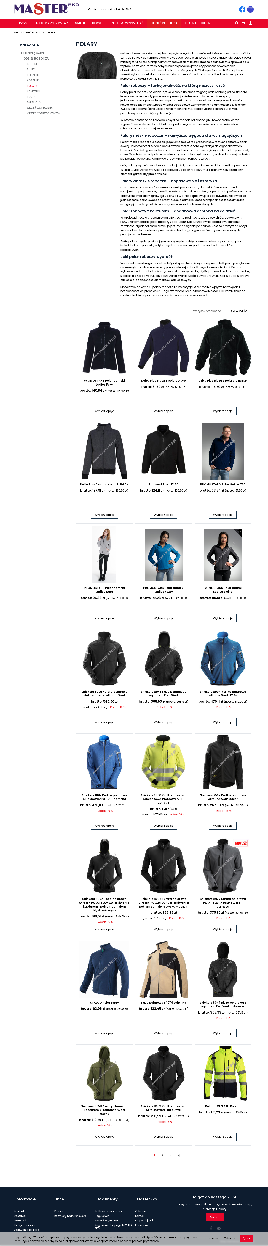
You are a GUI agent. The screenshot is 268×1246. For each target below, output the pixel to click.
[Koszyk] (243, 23)
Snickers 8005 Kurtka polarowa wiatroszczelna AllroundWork (104, 694)
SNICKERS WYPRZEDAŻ (126, 23)
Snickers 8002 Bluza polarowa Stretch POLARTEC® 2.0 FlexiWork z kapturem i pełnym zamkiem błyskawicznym (104, 905)
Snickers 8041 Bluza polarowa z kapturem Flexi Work (164, 694)
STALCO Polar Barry (104, 1003)
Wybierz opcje (104, 412)
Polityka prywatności (108, 1208)
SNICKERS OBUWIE (88, 23)
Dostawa (20, 1212)
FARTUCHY (34, 102)
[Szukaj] (236, 23)
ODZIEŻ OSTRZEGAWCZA (43, 113)
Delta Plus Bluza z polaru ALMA (163, 381)
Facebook (141, 1221)
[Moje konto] (250, 23)
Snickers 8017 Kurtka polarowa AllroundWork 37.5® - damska (104, 798)
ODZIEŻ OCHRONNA (40, 108)
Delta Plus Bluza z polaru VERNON (222, 381)
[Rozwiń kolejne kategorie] (222, 23)
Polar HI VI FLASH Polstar (223, 1107)
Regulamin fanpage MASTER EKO (113, 1223)
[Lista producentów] (207, 311)
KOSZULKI (33, 75)
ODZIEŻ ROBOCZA (164, 23)
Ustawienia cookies (26, 1226)
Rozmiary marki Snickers (70, 1212)
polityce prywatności (145, 1241)
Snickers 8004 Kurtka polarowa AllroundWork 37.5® (223, 694)
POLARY (32, 86)
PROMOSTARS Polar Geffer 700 (222, 485)
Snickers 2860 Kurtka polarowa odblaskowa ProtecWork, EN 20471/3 (164, 800)
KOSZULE (33, 80)
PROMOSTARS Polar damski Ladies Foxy (104, 383)
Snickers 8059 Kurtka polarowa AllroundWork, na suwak (164, 1109)
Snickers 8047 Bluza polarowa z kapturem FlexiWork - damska (223, 1005)
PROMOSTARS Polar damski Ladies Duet (104, 591)
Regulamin (102, 1212)
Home (22, 23)
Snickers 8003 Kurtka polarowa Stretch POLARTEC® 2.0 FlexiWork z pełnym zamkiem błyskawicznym (163, 903)
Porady (59, 1208)
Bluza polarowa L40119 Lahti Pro (164, 1003)
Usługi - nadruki (24, 1221)
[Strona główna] (46, 8)
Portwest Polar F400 (163, 485)
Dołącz (215, 1218)
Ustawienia (211, 1238)
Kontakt (19, 1208)
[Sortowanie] (238, 311)
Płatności (20, 1217)
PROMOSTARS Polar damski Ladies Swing (222, 591)
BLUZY (31, 69)
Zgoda (246, 1238)
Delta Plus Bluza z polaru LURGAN (104, 485)
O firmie (140, 1208)
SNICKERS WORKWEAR (51, 23)
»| (179, 1156)
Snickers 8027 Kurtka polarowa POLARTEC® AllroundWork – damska (223, 903)
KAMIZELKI (33, 91)
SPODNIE (32, 64)
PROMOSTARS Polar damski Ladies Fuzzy (163, 591)
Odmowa (230, 1238)
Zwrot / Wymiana (106, 1217)
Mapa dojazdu (144, 1217)
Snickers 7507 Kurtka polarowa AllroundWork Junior (223, 798)
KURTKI (31, 97)
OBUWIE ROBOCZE (198, 23)
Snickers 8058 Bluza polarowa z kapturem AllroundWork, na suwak (104, 1111)
